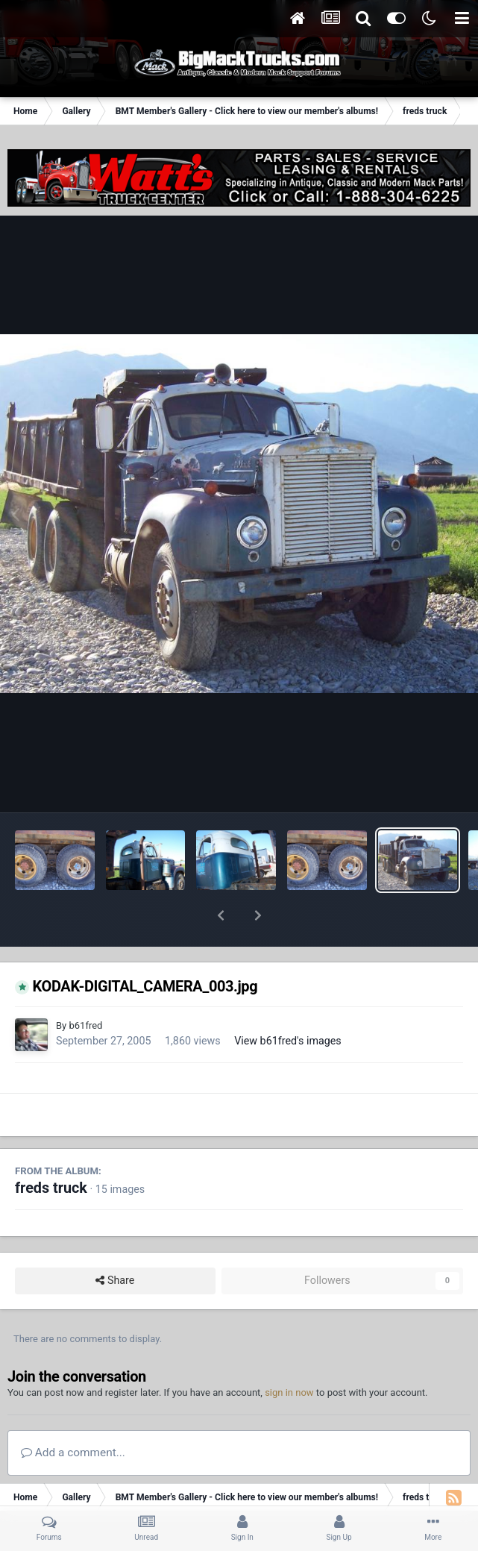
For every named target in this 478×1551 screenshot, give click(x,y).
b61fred (85, 986)
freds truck (51, 1149)
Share (114, 1241)
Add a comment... (73, 1413)
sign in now (289, 1353)
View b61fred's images (288, 1002)
